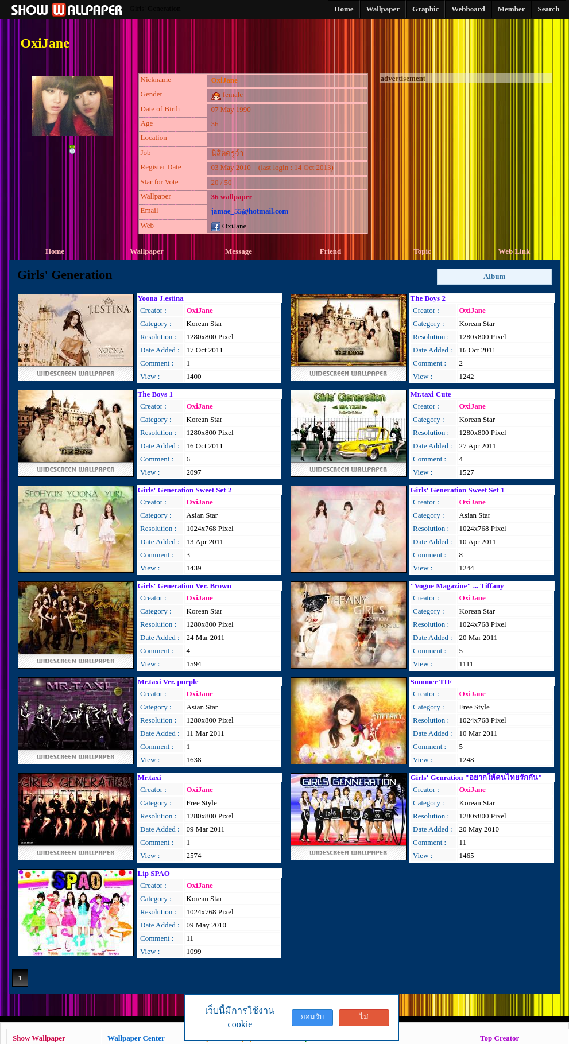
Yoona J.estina (161, 298)
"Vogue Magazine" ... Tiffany (457, 585)
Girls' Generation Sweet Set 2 (185, 490)
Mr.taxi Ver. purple (168, 681)
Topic (422, 251)
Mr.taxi (149, 777)
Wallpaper (147, 251)
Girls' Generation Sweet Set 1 (458, 490)
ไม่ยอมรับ (364, 1019)
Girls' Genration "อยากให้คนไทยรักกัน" (477, 777)
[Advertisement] (466, 155)
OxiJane (229, 226)
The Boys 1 (155, 394)
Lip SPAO (154, 873)
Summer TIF (431, 681)
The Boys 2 (428, 298)
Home (54, 251)
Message (238, 251)
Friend (331, 251)
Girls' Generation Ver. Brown (184, 585)
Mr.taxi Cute (431, 394)
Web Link (514, 251)
